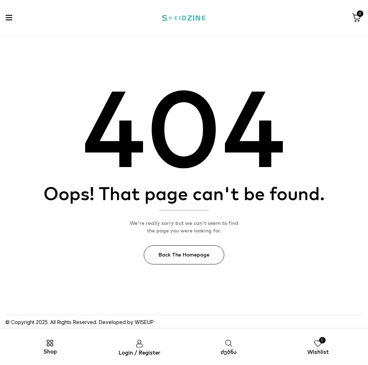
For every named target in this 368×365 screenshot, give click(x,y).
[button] (356, 18)
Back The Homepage (184, 254)
